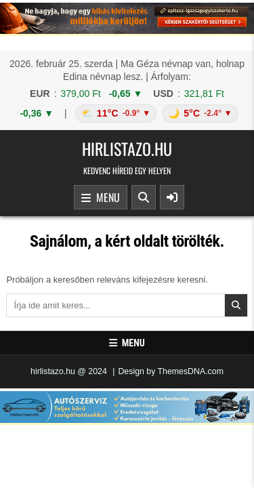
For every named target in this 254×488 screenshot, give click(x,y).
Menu (100, 197)
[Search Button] (143, 197)
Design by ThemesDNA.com (171, 371)
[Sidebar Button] (172, 197)
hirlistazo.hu (127, 148)
